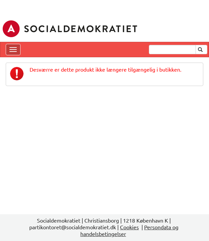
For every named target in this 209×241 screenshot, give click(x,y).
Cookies (129, 227)
